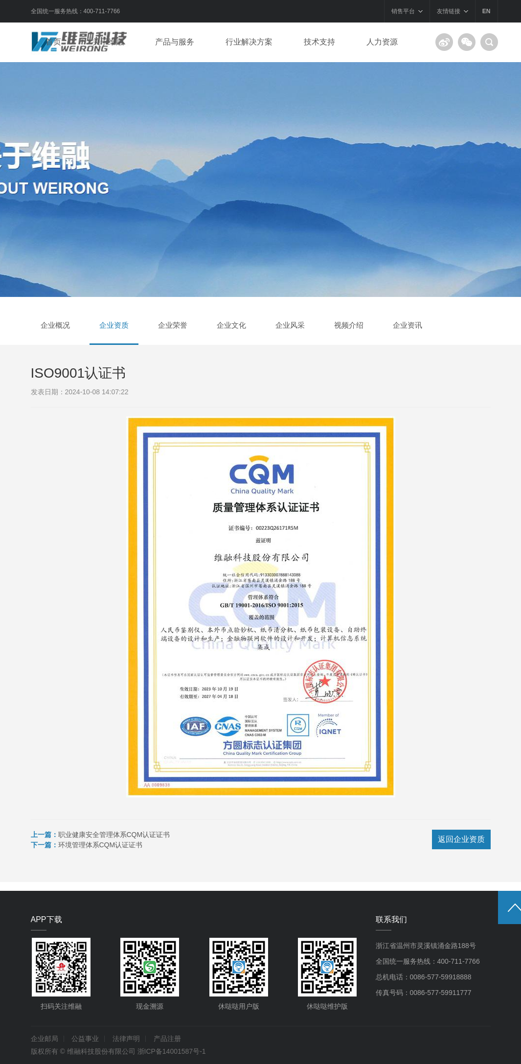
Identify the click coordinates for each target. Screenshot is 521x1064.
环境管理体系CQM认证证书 (100, 845)
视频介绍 (348, 325)
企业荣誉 (172, 325)
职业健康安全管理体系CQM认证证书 (114, 834)
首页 (53, 42)
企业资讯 (407, 325)
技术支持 (319, 42)
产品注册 (167, 1038)
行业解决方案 (249, 42)
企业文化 (231, 325)
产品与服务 (174, 42)
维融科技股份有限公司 (101, 1051)
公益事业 (85, 1038)
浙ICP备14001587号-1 (171, 1051)
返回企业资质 (461, 839)
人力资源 (382, 42)
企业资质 (114, 325)
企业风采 (290, 325)
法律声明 (126, 1038)
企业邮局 (44, 1038)
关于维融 (108, 42)
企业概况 (55, 325)
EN (486, 11)
